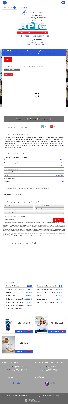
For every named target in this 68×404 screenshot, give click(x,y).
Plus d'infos (23, 331)
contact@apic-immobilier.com (19, 368)
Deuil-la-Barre (14, 53)
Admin (29, 397)
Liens (26, 397)
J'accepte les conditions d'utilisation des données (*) (18, 216)
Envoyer (58, 220)
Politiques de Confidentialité (26, 235)
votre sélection (7, 7)
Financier (25, 157)
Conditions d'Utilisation (39, 235)
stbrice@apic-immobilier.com (52, 368)
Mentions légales (13, 397)
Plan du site (6, 397)
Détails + (16, 157)
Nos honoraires (21, 397)
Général (7, 157)
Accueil (5, 53)
